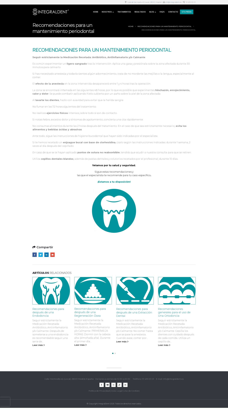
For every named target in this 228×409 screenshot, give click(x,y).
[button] (113, 352)
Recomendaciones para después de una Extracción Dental (134, 312)
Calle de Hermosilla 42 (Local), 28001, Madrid (144, 2)
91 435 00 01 (191, 2)
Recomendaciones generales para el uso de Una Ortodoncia (174, 312)
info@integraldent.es (173, 2)
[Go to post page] (51, 290)
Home (95, 12)
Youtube (107, 384)
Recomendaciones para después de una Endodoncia (48, 312)
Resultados (140, 12)
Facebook (34, 255)
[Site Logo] (50, 12)
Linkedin (125, 384)
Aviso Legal (116, 390)
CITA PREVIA (187, 12)
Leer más (38, 345)
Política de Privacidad (99, 390)
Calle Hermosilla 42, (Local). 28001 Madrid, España (69, 378)
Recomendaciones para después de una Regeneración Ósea (90, 312)
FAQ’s (162, 12)
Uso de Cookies (131, 390)
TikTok (119, 384)
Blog (151, 12)
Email (52, 255)
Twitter (40, 255)
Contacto (173, 12)
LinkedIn (46, 255)
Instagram (113, 384)
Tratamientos (124, 12)
